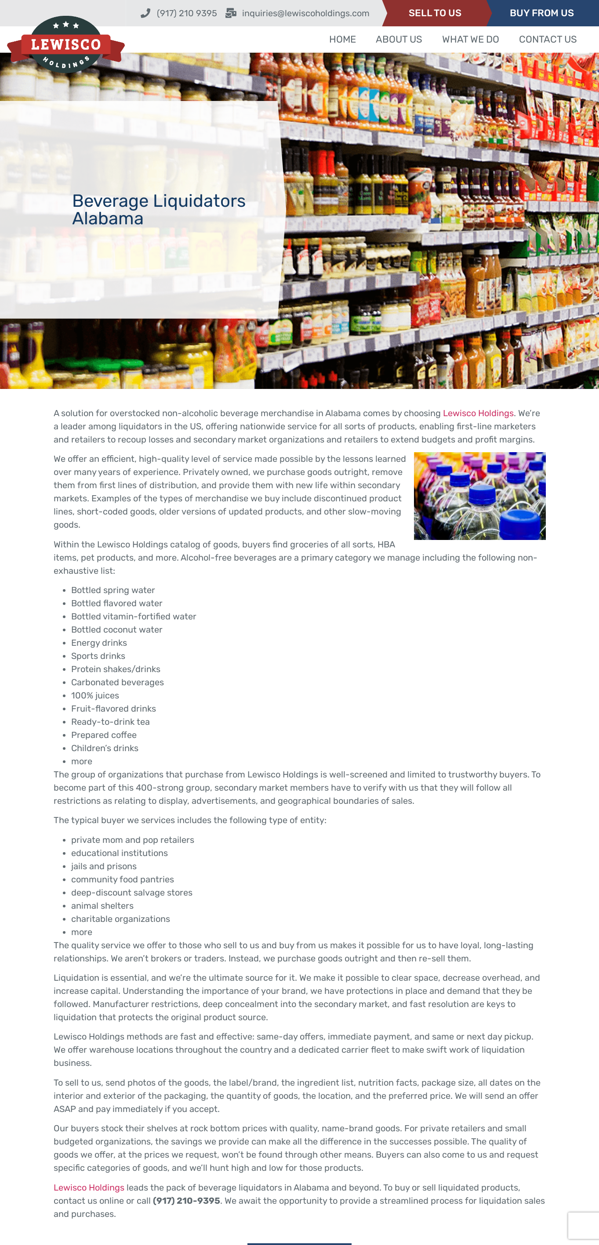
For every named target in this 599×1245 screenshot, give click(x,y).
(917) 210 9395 (187, 13)
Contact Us (548, 39)
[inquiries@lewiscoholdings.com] (231, 13)
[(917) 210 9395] (145, 13)
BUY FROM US (542, 13)
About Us (399, 39)
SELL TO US (435, 13)
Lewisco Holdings (478, 413)
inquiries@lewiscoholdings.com (306, 13)
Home (342, 39)
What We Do (470, 39)
